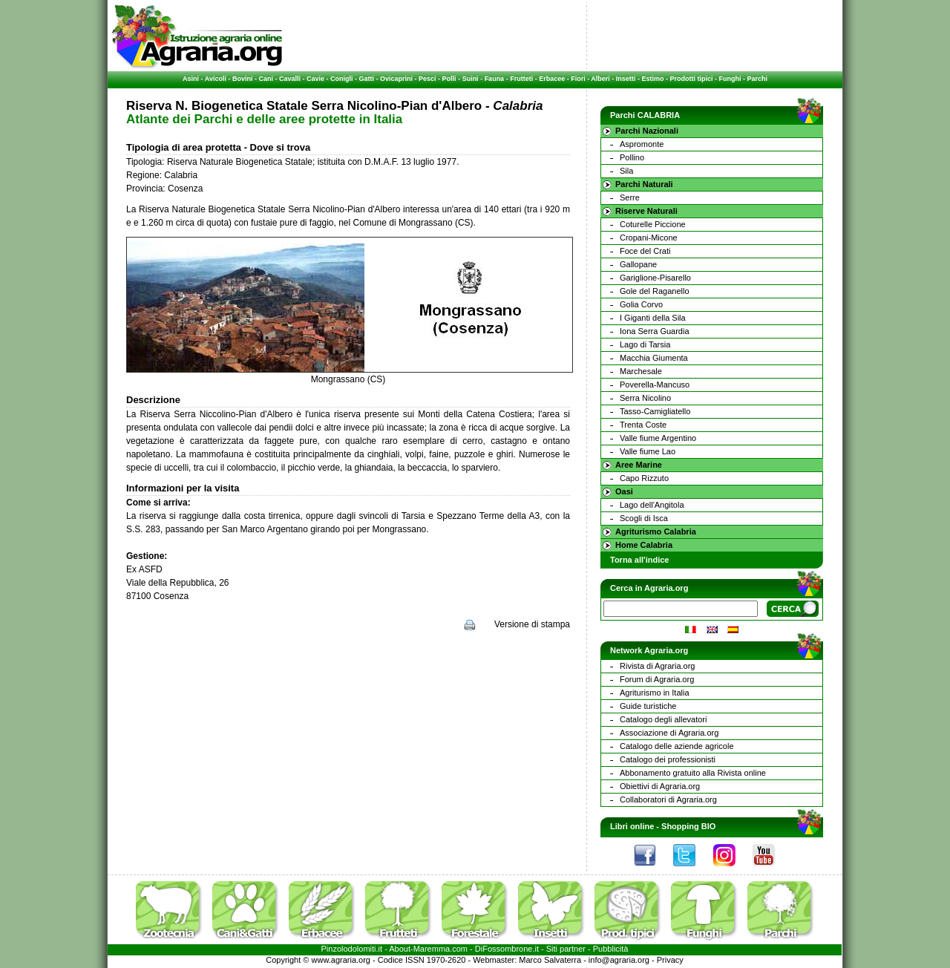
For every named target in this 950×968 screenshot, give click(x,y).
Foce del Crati (645, 250)
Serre (630, 197)
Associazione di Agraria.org (669, 732)
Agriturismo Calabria (655, 531)
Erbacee (552, 78)
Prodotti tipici (690, 78)
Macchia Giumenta (654, 357)
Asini (191, 78)
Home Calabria (643, 544)
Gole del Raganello (654, 291)
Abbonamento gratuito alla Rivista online (693, 772)
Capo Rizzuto (644, 478)
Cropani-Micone (649, 237)
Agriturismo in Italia (654, 692)
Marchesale (641, 371)
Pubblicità (611, 948)
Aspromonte (642, 144)
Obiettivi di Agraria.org (660, 786)
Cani (265, 78)
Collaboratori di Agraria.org (668, 799)
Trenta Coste (643, 424)
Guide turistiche (648, 706)
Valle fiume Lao (647, 451)
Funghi (729, 78)
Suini (470, 78)
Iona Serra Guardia (654, 331)
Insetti (626, 78)
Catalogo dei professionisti (667, 759)
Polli (449, 78)
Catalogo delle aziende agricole (677, 746)
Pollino (632, 157)
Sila (626, 170)
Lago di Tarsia (645, 344)
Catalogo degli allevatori (663, 719)
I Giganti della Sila (653, 317)
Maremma (432, 948)
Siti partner (566, 948)
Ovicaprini (396, 78)
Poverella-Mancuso (654, 384)
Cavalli (290, 78)
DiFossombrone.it (507, 948)
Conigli (341, 78)
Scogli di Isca (644, 518)
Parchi (757, 78)
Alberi (600, 78)
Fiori (578, 78)
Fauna (495, 78)
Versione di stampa (532, 624)
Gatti (367, 78)
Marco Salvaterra (550, 959)
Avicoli (215, 78)
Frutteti (521, 78)
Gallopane (638, 264)
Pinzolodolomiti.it (352, 948)
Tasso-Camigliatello (655, 411)
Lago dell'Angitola (652, 504)
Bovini (242, 78)
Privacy (670, 959)
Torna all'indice (639, 559)
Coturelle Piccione (653, 224)
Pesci (427, 78)
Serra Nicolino (645, 397)
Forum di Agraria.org (657, 679)
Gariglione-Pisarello (655, 277)
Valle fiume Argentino (658, 438)
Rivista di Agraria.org (657, 665)
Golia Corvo (641, 304)
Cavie (315, 78)
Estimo (652, 78)
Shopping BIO (688, 826)
